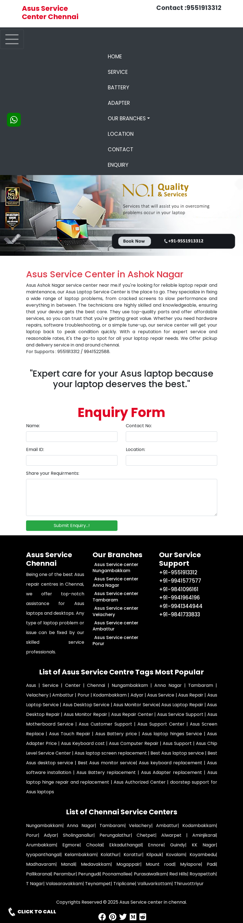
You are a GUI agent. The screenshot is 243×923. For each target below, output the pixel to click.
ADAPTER (119, 103)
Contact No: (139, 426)
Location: (135, 449)
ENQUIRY (118, 165)
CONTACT (120, 149)
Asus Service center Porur (115, 640)
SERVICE (118, 72)
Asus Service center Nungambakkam (115, 567)
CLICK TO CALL (31, 912)
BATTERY (118, 87)
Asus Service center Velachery (115, 611)
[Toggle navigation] (12, 39)
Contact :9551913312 (188, 7)
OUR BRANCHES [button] (127, 118)
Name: (33, 426)
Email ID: (35, 449)
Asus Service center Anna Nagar (115, 582)
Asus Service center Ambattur (115, 626)
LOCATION (121, 134)
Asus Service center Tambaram (115, 596)
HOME (129, 56)
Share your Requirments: (52, 473)
